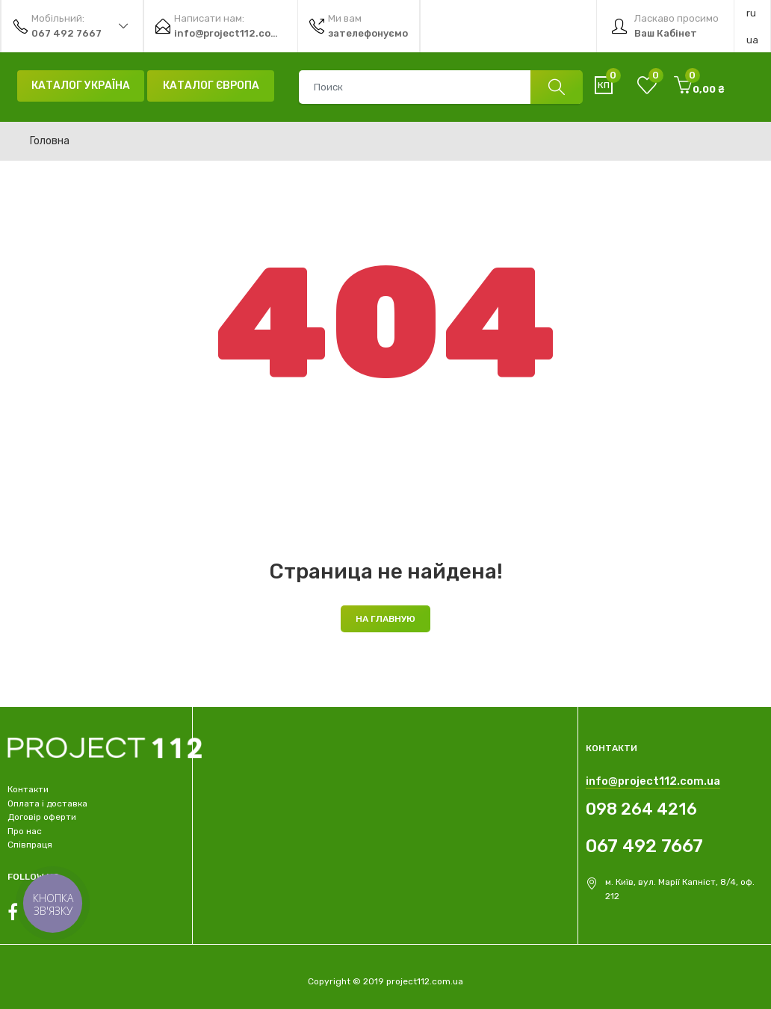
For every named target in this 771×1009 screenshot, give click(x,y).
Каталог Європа (211, 85)
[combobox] (440, 87)
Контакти (28, 789)
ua (752, 40)
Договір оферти (41, 817)
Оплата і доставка (47, 803)
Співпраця (29, 844)
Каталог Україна (80, 85)
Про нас (24, 831)
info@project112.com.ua (653, 781)
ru (751, 13)
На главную (385, 619)
